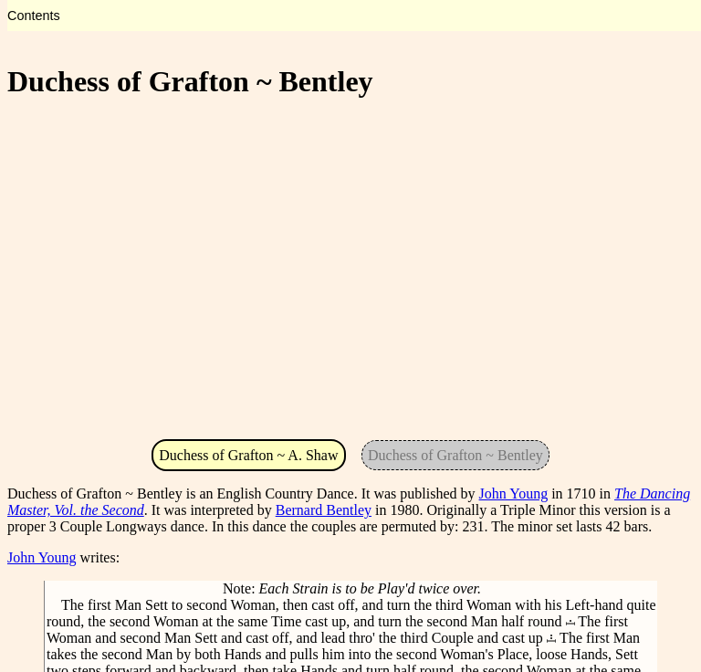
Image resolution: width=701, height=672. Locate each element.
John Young (514, 493)
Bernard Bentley (323, 510)
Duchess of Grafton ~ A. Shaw (248, 455)
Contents (33, 15)
